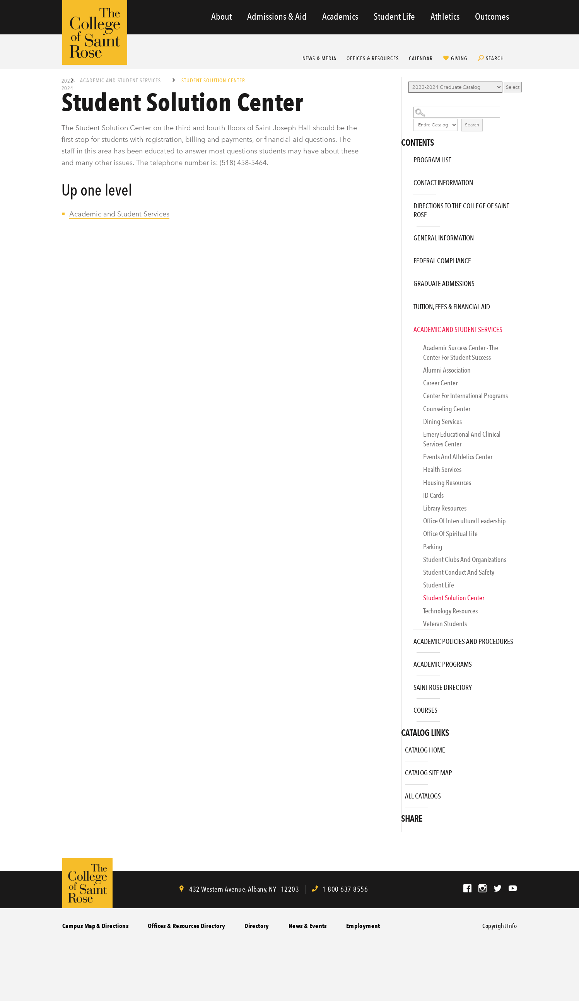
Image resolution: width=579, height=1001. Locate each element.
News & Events (308, 926)
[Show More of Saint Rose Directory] (403, 684)
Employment (363, 926)
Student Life (394, 16)
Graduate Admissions (444, 283)
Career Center (440, 383)
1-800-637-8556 (345, 889)
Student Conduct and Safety (458, 572)
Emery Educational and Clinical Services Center (461, 439)
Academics (340, 16)
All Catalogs (423, 796)
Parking (432, 547)
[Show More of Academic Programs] (403, 661)
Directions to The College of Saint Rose (461, 210)
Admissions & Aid (277, 16)
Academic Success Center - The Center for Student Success (460, 352)
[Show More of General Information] (403, 235)
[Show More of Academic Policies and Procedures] (403, 638)
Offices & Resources (372, 58)
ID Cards (433, 495)
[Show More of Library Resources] (409, 510)
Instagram (482, 888)
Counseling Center (446, 409)
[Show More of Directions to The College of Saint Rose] (403, 203)
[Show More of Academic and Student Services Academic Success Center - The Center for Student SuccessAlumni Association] (403, 327)
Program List (432, 160)
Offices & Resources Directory (186, 926)
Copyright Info (499, 926)
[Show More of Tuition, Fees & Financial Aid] (403, 304)
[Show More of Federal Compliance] (403, 258)
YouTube (512, 888)
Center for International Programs (465, 396)
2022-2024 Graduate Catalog (68, 84)
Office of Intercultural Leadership (464, 521)
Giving (459, 58)
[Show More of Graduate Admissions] (403, 281)
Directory (256, 926)
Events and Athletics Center (457, 457)
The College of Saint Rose (94, 32)
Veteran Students (445, 624)
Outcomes (492, 16)
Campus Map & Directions (95, 926)
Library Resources (444, 508)
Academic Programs (442, 664)
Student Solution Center (453, 598)
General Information (443, 238)
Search (495, 58)
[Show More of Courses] (403, 707)
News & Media (319, 58)
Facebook (467, 888)
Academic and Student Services (121, 80)
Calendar (421, 58)
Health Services (442, 469)
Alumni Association (447, 370)
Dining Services (442, 421)
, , (243, 889)
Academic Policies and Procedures (463, 641)
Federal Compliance (442, 261)
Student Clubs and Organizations (464, 559)
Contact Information (443, 183)
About (221, 16)
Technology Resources (450, 611)
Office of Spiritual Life (450, 533)
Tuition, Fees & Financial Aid (451, 307)
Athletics (444, 16)
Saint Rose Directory (442, 687)
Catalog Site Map (428, 773)
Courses (425, 710)
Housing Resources (447, 482)
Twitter (497, 888)
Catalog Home (425, 750)
